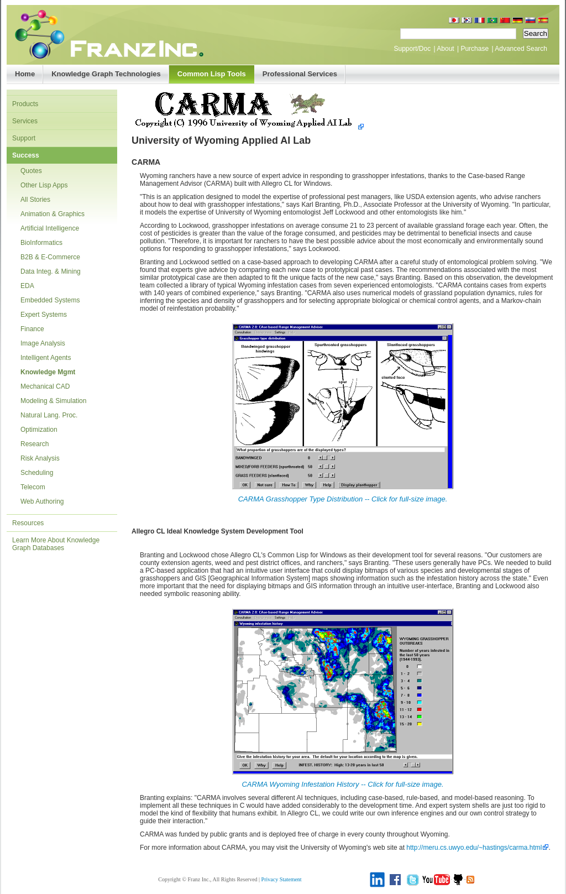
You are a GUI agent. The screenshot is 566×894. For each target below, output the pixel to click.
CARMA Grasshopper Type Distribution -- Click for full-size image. (343, 499)
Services (25, 121)
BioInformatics (41, 243)
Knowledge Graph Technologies (106, 74)
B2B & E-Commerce (50, 257)
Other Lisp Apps (43, 185)
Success (25, 155)
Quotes (31, 171)
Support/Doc (412, 49)
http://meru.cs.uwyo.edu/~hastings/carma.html (474, 847)
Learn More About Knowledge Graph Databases (55, 544)
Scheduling (36, 473)
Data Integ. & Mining (50, 271)
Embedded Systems (50, 300)
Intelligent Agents (45, 358)
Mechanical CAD (45, 386)
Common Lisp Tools (211, 74)
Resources (28, 523)
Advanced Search (521, 49)
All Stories (35, 199)
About (445, 49)
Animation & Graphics (52, 214)
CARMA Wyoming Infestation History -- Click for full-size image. (342, 784)
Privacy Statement (281, 879)
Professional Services (300, 74)
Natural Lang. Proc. (48, 415)
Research (34, 444)
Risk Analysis (40, 458)
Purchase (474, 49)
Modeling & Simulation (53, 401)
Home (25, 74)
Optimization (38, 429)
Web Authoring (42, 501)
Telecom (32, 487)
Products (25, 104)
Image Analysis (42, 343)
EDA (27, 286)
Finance (32, 329)
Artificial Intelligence (49, 228)
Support (23, 138)
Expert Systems (43, 314)
